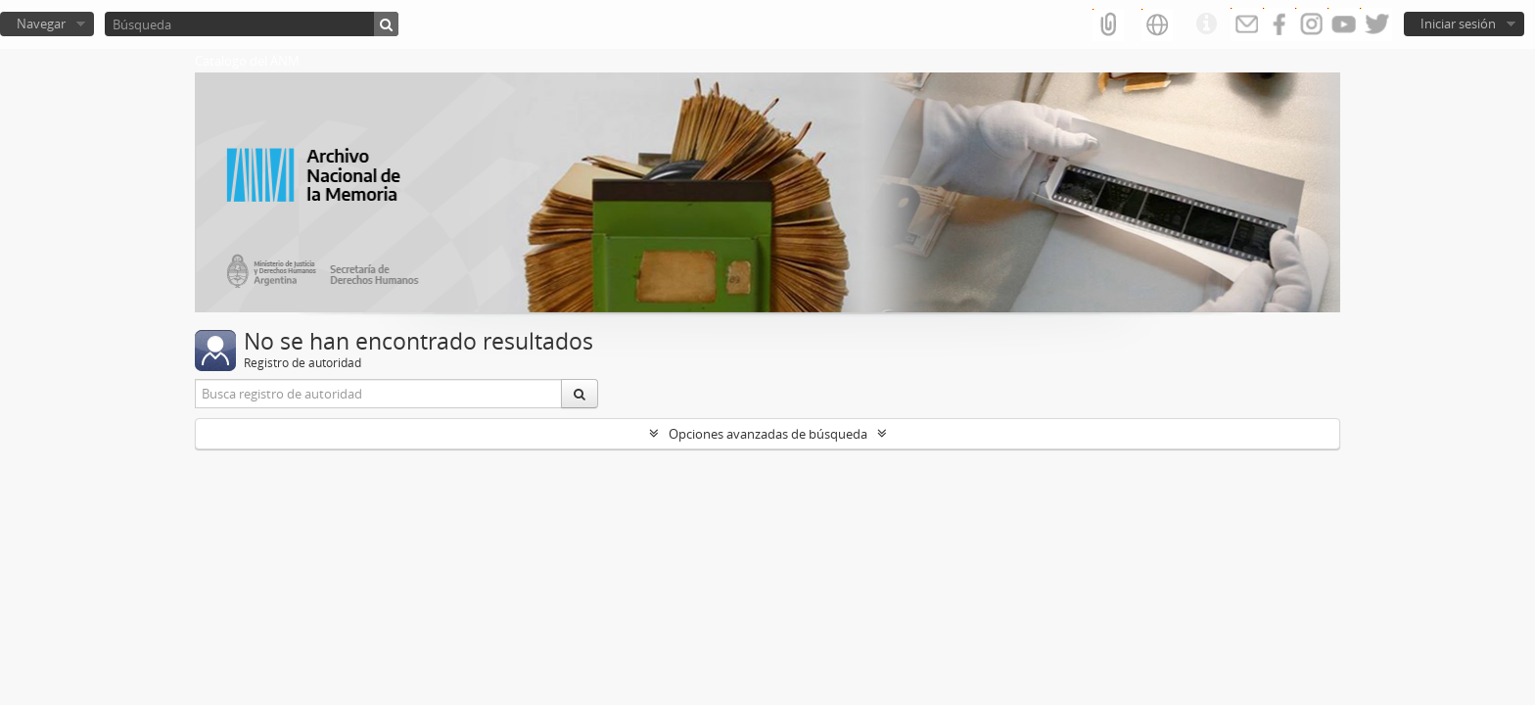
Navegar (41, 23)
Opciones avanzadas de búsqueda (768, 434)
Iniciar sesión (1458, 23)
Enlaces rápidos (1206, 24)
